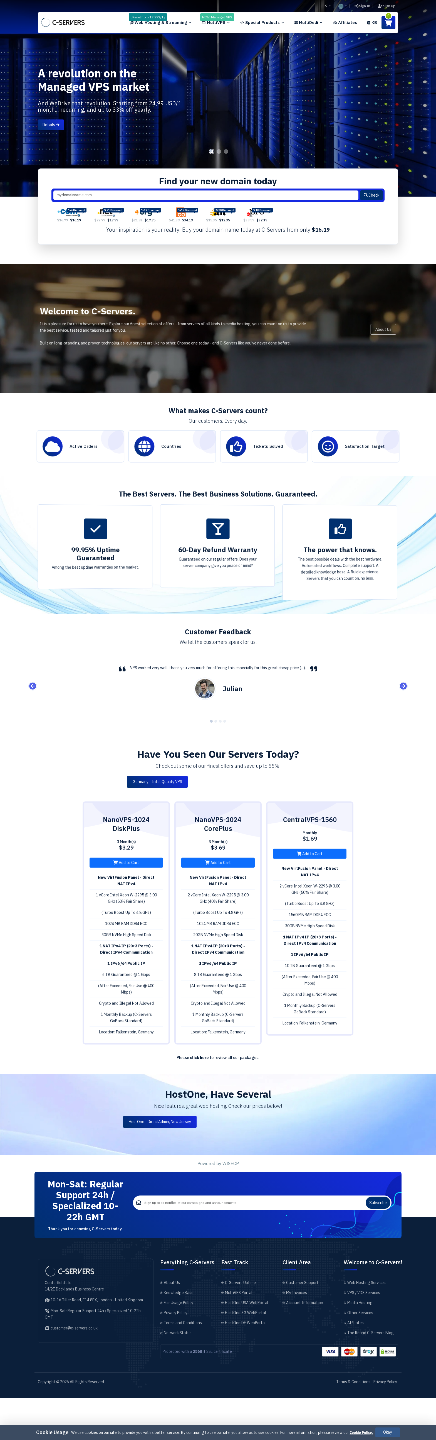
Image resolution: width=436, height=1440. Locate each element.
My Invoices (296, 1334)
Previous (32, 704)
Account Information (304, 1344)
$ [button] (326, 6)
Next (403, 704)
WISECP (230, 1182)
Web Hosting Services (366, 1324)
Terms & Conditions (353, 1423)
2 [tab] (219, 170)
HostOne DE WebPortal (245, 1364)
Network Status (178, 1374)
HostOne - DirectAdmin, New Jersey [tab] (218, 1140)
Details (51, 124)
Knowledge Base (179, 1334)
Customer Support (302, 1324)
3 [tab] (226, 170)
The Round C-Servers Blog (370, 1374)
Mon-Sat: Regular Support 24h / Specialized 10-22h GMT (85, 1231)
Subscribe (378, 1233)
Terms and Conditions (183, 1364)
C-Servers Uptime (240, 1324)
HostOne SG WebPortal (245, 1354)
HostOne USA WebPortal (246, 1344)
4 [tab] (224, 740)
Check (371, 213)
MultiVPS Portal (238, 1334)
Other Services (360, 1354)
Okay (387, 1432)
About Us (409, 346)
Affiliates (355, 1364)
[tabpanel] (218, 98)
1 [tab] (211, 170)
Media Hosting (360, 1344)
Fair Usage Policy (178, 1344)
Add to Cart (126, 906)
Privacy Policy (175, 1354)
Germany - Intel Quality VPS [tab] (218, 800)
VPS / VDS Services (363, 1334)
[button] (343, 6)
